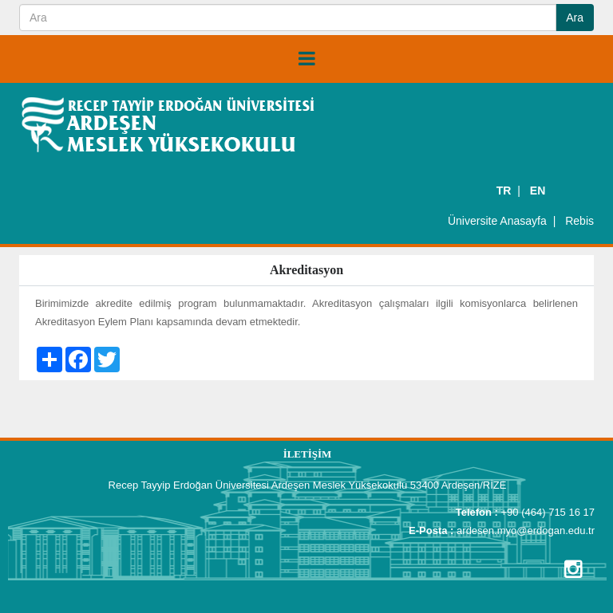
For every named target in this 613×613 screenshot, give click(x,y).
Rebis (579, 220)
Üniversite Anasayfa (497, 220)
